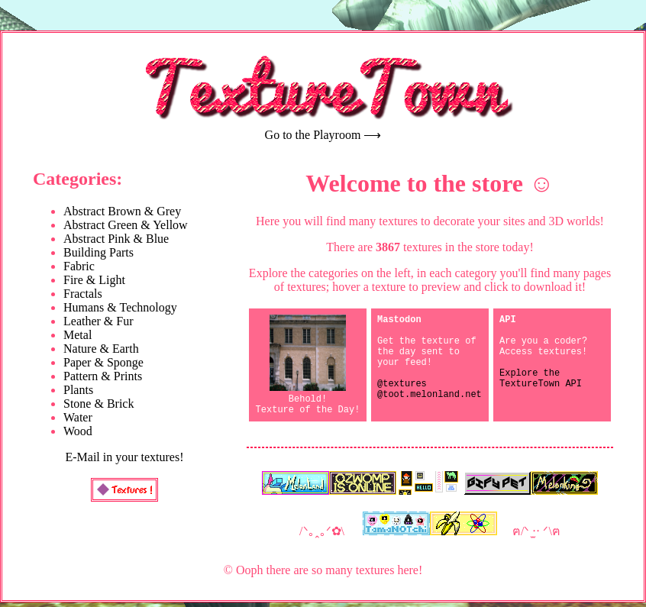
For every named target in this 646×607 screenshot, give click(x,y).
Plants (78, 389)
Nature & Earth (101, 348)
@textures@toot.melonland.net (429, 405)
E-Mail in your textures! (124, 456)
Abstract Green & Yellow (125, 224)
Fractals (82, 293)
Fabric (79, 266)
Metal (77, 334)
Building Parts (98, 252)
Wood (77, 431)
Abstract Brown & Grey (122, 211)
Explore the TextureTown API (540, 392)
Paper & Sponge (103, 362)
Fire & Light (94, 279)
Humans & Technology (120, 307)
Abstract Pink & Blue (116, 238)
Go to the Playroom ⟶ (323, 134)
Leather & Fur (98, 321)
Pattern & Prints (102, 376)
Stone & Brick (98, 403)
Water (77, 417)
